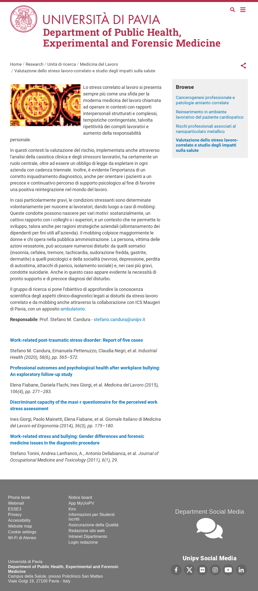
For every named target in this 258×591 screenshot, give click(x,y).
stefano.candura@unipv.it (119, 319)
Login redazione (83, 542)
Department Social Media (209, 511)
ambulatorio (72, 308)
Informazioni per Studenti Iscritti (92, 516)
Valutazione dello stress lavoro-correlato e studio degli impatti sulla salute (207, 145)
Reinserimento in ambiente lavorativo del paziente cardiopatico (210, 114)
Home (243, 9)
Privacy (15, 514)
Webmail (16, 503)
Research (34, 64)
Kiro (72, 509)
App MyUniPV (81, 503)
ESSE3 (14, 509)
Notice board (80, 497)
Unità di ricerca (61, 64)
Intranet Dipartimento (88, 536)
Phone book (19, 497)
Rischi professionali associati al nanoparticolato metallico (206, 129)
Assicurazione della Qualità (93, 525)
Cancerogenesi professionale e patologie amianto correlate (205, 100)
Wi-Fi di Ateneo (22, 538)
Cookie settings (22, 532)
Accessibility (19, 520)
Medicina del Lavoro (99, 64)
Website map (20, 526)
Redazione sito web (87, 531)
